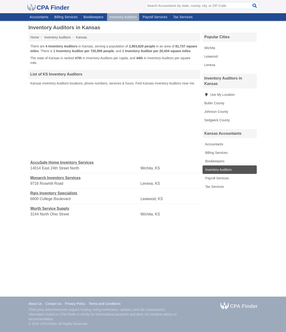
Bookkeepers (93, 17)
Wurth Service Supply (49, 208)
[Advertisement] (114, 123)
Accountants (39, 17)
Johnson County (216, 111)
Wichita (209, 48)
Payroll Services (155, 17)
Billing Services (66, 17)
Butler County (214, 103)
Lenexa (209, 65)
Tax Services (183, 17)
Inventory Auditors (123, 17)
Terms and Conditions (104, 304)
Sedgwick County (217, 120)
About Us (35, 304)
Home (34, 37)
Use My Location (219, 95)
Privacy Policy (75, 304)
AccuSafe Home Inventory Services (62, 162)
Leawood (211, 56)
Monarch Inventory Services (55, 178)
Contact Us (53, 304)
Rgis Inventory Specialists (53, 193)
